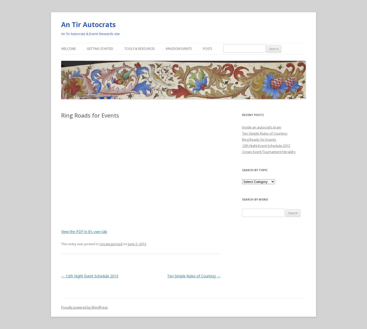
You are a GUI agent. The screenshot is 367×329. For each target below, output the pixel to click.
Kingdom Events (179, 48)
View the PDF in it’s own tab (84, 231)
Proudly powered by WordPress (84, 307)
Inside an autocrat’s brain (261, 127)
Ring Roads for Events (259, 139)
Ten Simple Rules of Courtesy (193, 276)
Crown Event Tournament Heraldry (269, 151)
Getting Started (100, 48)
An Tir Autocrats (88, 24)
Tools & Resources (139, 48)
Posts (207, 48)
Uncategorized (111, 244)
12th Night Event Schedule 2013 (89, 276)
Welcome (68, 48)
